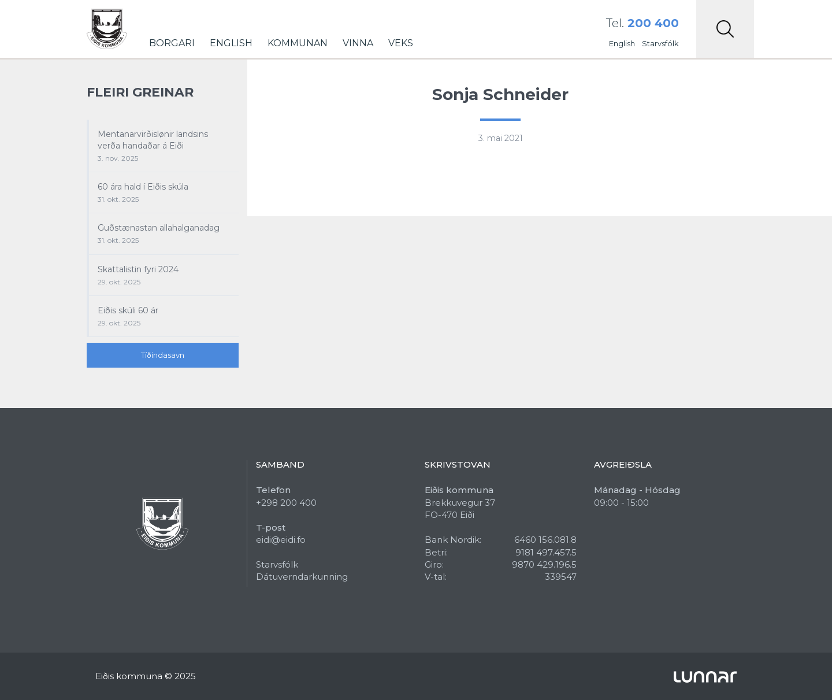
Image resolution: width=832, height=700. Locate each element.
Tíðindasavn (162, 355)
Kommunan (298, 43)
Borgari (172, 43)
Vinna (358, 43)
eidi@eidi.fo (281, 539)
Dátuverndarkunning (302, 576)
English (231, 43)
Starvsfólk (660, 43)
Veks (400, 43)
